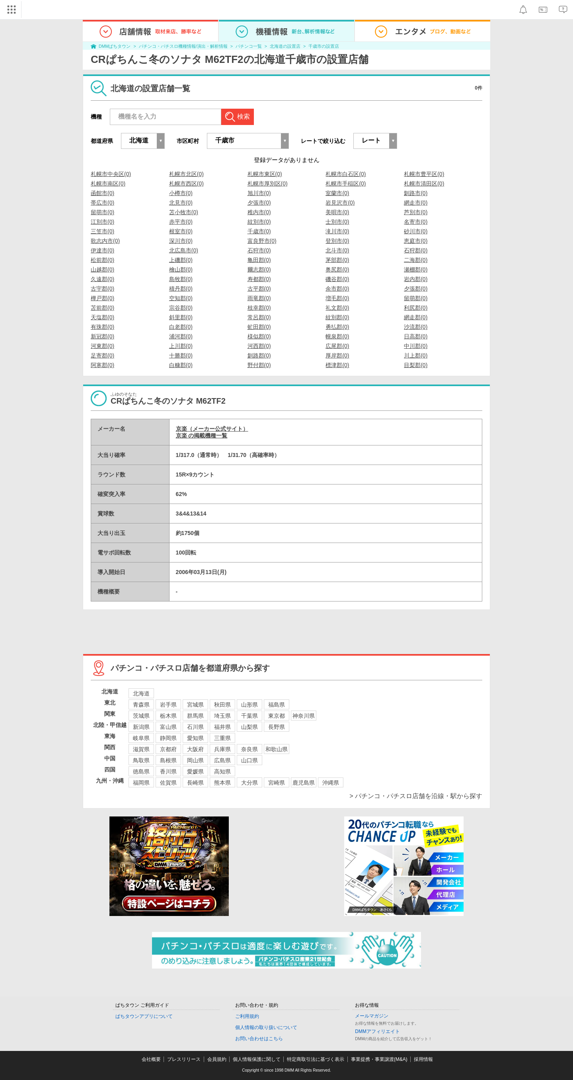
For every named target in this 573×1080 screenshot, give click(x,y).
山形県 (249, 704)
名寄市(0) (415, 222)
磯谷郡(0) (337, 279)
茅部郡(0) (337, 260)
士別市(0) (337, 222)
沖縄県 (330, 782)
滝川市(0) (337, 231)
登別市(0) (337, 241)
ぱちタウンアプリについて (144, 1016)
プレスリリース (184, 1059)
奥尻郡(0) (337, 269)
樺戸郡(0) (102, 298)
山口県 (249, 760)
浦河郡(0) (181, 336)
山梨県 (249, 727)
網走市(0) (415, 202)
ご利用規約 (247, 1016)
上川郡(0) (181, 346)
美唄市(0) (337, 212)
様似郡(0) (259, 336)
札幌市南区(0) (108, 183)
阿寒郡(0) (102, 365)
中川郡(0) (415, 346)
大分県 (249, 782)
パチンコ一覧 (249, 46)
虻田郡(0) (259, 327)
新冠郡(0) (102, 336)
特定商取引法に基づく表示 (315, 1059)
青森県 (141, 704)
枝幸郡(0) (259, 308)
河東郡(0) (102, 346)
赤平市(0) (181, 222)
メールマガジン (371, 1016)
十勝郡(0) (181, 355)
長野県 (276, 727)
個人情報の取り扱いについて (266, 1027)
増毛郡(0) (337, 298)
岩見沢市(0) (340, 202)
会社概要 (151, 1059)
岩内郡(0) (415, 279)
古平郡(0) (259, 288)
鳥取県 (141, 760)
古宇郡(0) (102, 288)
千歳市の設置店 (323, 46)
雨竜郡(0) (259, 298)
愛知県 (195, 738)
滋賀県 (141, 749)
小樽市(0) (181, 193)
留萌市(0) (102, 212)
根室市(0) (181, 231)
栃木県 (168, 716)
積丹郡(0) (181, 288)
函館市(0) (102, 193)
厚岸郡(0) (337, 355)
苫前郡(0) (102, 308)
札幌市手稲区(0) (345, 183)
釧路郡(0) (259, 355)
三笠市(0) (102, 231)
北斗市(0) (337, 250)
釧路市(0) (415, 193)
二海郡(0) (415, 260)
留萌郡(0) (415, 298)
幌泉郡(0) (337, 336)
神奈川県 (303, 716)
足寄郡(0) (102, 355)
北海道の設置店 (285, 46)
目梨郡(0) (415, 365)
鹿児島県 (303, 782)
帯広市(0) (102, 202)
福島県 (276, 704)
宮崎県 (276, 782)
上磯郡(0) (181, 260)
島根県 (168, 760)
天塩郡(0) (102, 317)
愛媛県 (195, 771)
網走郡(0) (415, 317)
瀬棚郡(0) (415, 269)
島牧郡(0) (181, 279)
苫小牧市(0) (183, 212)
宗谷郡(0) (181, 308)
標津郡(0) (337, 365)
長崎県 (195, 782)
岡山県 (195, 760)
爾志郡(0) (259, 269)
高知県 (222, 771)
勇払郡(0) (337, 327)
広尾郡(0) (337, 346)
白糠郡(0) (181, 365)
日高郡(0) (415, 336)
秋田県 (222, 704)
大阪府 (195, 749)
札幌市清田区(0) (424, 183)
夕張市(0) (259, 202)
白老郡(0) (181, 327)
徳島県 (141, 771)
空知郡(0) (181, 298)
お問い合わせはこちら (259, 1038)
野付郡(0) (259, 365)
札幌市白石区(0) (345, 174)
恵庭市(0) (415, 241)
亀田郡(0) (259, 260)
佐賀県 (168, 782)
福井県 (222, 727)
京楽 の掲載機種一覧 (202, 435)
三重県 (222, 738)
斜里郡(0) (181, 317)
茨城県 (141, 716)
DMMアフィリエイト (377, 1031)
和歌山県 (276, 749)
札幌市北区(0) (186, 174)
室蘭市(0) (337, 193)
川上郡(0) (415, 355)
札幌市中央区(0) (111, 174)
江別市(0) (102, 222)
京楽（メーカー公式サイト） (212, 429)
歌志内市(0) (105, 241)
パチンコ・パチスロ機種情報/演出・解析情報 (183, 46)
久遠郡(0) (102, 279)
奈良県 (249, 749)
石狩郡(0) (415, 250)
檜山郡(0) (181, 269)
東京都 (276, 716)
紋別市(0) (259, 222)
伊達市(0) (102, 250)
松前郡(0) (102, 260)
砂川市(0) (415, 231)
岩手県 (168, 704)
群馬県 (195, 716)
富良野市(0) (262, 241)
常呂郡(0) (259, 317)
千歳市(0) (259, 231)
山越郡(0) (102, 269)
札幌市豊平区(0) (424, 174)
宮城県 (195, 704)
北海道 (141, 693)
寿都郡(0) (259, 279)
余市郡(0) (337, 288)
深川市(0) (181, 241)
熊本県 (222, 782)
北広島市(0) (183, 250)
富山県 (168, 727)
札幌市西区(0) (186, 183)
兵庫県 (222, 749)
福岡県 (141, 782)
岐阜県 (141, 738)
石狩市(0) (259, 250)
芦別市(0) (415, 212)
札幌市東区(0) (265, 174)
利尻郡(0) (415, 308)
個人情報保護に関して (257, 1059)
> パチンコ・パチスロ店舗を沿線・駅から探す (415, 796)
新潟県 (141, 727)
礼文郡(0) (337, 308)
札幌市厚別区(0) (268, 183)
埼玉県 (222, 716)
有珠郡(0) (102, 327)
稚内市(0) (259, 212)
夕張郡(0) (415, 288)
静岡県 (168, 738)
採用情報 (423, 1059)
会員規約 (216, 1059)
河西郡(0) (259, 346)
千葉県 (249, 716)
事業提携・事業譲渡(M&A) (379, 1059)
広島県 (222, 760)
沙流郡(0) (415, 327)
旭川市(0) (259, 193)
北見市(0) (181, 202)
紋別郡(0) (337, 317)
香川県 (168, 771)
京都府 (168, 749)
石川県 (195, 727)
